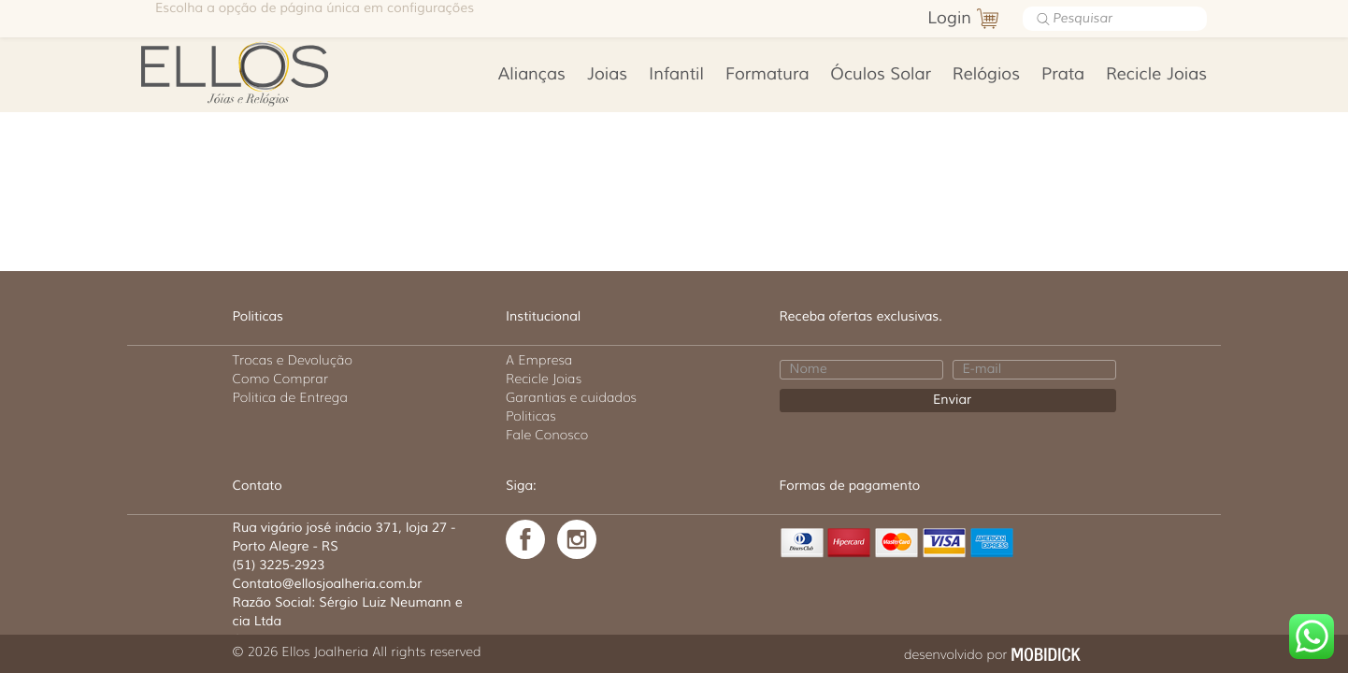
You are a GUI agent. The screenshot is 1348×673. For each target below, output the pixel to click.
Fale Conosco (547, 434)
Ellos (264, 72)
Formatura (767, 74)
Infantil (676, 74)
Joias (607, 74)
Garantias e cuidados (571, 397)
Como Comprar (281, 378)
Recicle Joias (1156, 74)
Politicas (531, 416)
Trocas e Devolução (292, 360)
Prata (1062, 74)
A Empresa (539, 360)
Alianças (532, 74)
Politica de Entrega (291, 397)
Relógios (986, 74)
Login (949, 18)
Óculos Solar (880, 74)
